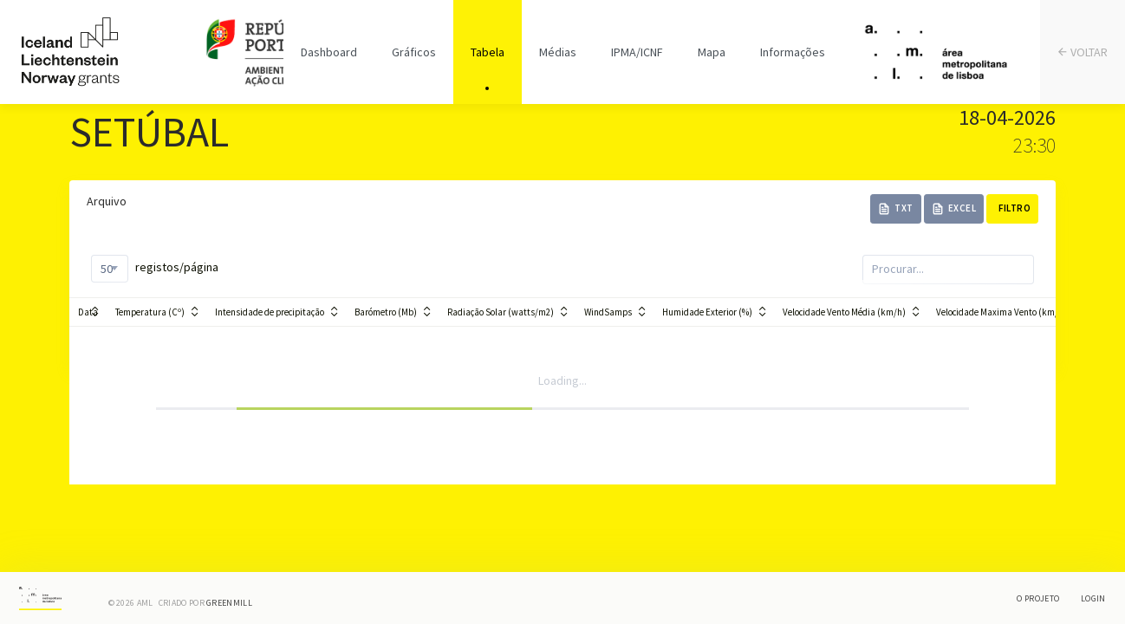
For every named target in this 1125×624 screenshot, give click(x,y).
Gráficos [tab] (414, 52)
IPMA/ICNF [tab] (637, 52)
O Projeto (1038, 598)
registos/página (154, 269)
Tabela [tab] (487, 52)
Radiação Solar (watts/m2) (500, 312)
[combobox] (109, 269)
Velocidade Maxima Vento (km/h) (1001, 312)
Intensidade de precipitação (269, 312)
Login (1093, 598)
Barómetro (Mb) (385, 312)
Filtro (1014, 208)
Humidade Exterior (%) (707, 312)
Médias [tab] (557, 52)
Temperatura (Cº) (150, 312)
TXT (896, 208)
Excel (954, 208)
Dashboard (329, 52)
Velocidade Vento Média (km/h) (844, 312)
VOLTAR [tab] (1083, 52)
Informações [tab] (792, 52)
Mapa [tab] (711, 52)
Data (88, 312)
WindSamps (608, 312)
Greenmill (229, 602)
